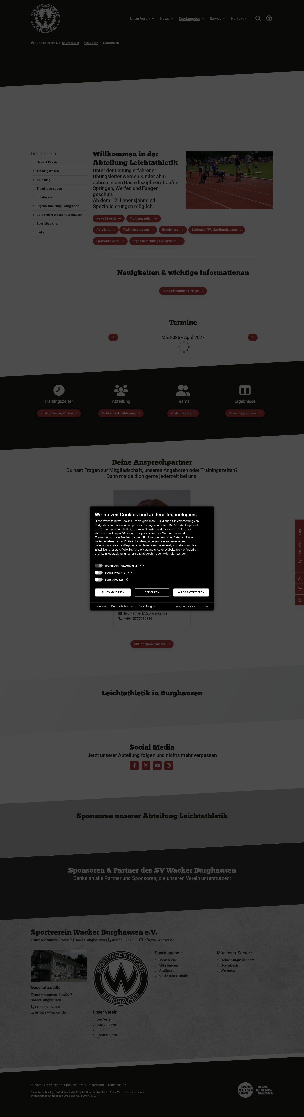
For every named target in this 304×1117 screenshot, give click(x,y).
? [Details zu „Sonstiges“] (126, 579)
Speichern (152, 592)
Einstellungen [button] (147, 606)
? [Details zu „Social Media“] (130, 572)
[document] (152, 536)
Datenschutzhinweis (123, 606)
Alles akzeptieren (191, 592)
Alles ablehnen (113, 592)
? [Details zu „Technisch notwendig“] (141, 565)
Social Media (113, 572)
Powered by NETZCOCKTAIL (192, 606)
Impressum (101, 606)
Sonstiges (111, 579)
